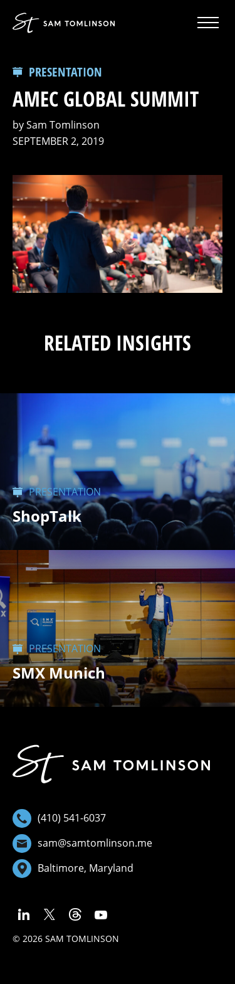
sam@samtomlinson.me (82, 843)
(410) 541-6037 (59, 818)
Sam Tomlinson (63, 125)
